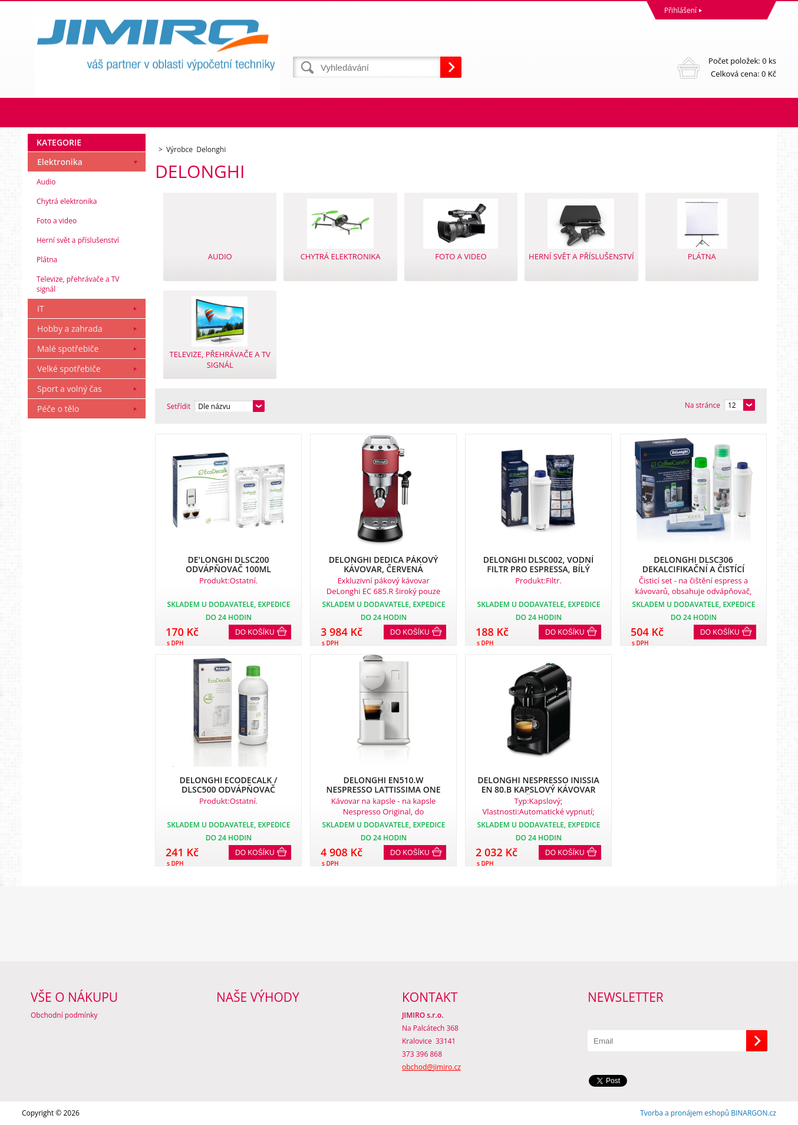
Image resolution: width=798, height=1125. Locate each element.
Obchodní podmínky (64, 1015)
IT (40, 308)
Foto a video (57, 221)
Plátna (47, 260)
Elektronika (60, 161)
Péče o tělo (58, 408)
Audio (46, 182)
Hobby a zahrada (70, 328)
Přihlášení (680, 10)
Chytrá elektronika (67, 201)
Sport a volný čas (69, 388)
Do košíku (255, 632)
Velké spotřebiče (69, 368)
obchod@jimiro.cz (431, 1067)
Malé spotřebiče (67, 348)
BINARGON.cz (753, 1113)
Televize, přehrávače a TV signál (78, 284)
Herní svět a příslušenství (78, 240)
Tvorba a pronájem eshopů (684, 1113)
